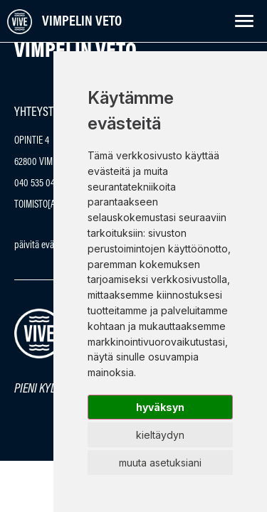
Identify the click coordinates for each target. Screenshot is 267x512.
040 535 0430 (39, 183)
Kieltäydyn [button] (160, 435)
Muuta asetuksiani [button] (160, 463)
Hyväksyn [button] (160, 407)
